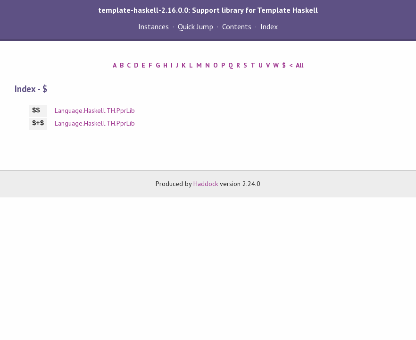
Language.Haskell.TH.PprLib (95, 110)
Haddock (205, 183)
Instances (153, 26)
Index (269, 26)
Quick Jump (195, 26)
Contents (236, 26)
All (299, 65)
